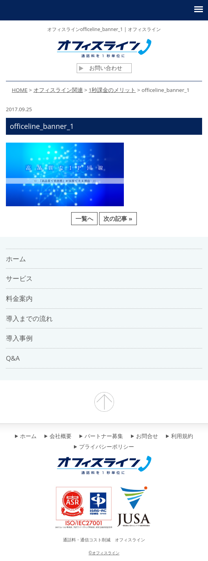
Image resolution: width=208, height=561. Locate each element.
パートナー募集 (101, 436)
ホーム (26, 436)
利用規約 (179, 436)
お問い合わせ (100, 68)
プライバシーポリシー (104, 447)
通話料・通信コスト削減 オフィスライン (104, 540)
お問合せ (144, 436)
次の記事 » (117, 218)
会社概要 (58, 436)
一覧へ (84, 218)
